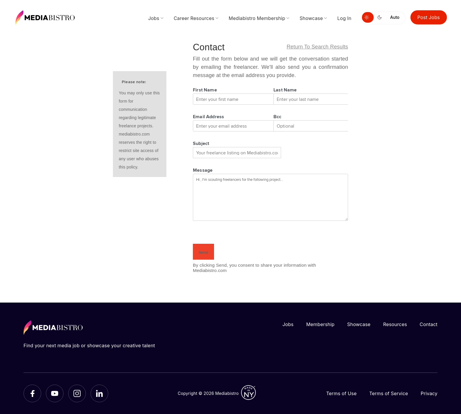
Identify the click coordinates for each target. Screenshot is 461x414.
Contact (428, 324)
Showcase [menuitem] (311, 18)
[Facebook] (32, 393)
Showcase (358, 324)
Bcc (277, 116)
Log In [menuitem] (344, 18)
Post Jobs (428, 17)
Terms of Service (388, 393)
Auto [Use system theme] (394, 17)
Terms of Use (341, 393)
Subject (201, 143)
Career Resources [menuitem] (194, 18)
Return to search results (317, 47)
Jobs (288, 324)
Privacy (429, 393)
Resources (395, 324)
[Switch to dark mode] (381, 17)
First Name (205, 89)
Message (203, 170)
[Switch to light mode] (368, 17)
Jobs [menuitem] (153, 18)
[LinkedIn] (99, 393)
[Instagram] (77, 393)
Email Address (208, 116)
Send (203, 252)
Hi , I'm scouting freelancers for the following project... (270, 197)
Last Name (285, 89)
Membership (320, 324)
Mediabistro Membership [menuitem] (257, 18)
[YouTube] (55, 393)
